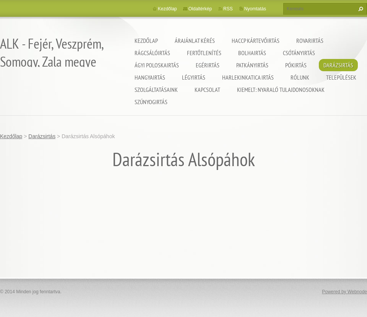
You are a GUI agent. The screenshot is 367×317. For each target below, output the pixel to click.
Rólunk (300, 77)
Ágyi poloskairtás (157, 65)
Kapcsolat (207, 89)
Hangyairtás (150, 77)
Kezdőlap (146, 40)
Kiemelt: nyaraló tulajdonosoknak (281, 89)
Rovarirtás (309, 40)
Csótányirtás (299, 53)
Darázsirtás (338, 65)
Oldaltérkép (200, 8)
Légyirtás (193, 77)
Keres (359, 9)
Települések (341, 77)
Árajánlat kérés (195, 40)
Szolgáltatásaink (156, 89)
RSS (228, 8)
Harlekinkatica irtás (248, 77)
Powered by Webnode (344, 291)
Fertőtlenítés (204, 53)
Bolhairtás (252, 53)
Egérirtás (207, 65)
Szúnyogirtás (151, 102)
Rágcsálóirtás (152, 53)
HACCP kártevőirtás (255, 40)
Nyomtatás (255, 8)
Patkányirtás (252, 65)
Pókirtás (296, 65)
